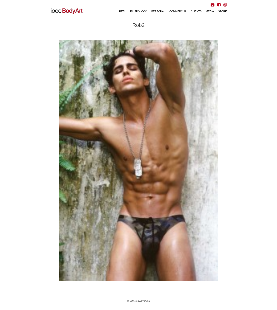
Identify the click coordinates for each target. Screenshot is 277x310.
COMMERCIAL (178, 11)
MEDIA (210, 11)
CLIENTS (196, 11)
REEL (122, 11)
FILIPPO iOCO (138, 11)
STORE (222, 11)
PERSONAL (158, 11)
